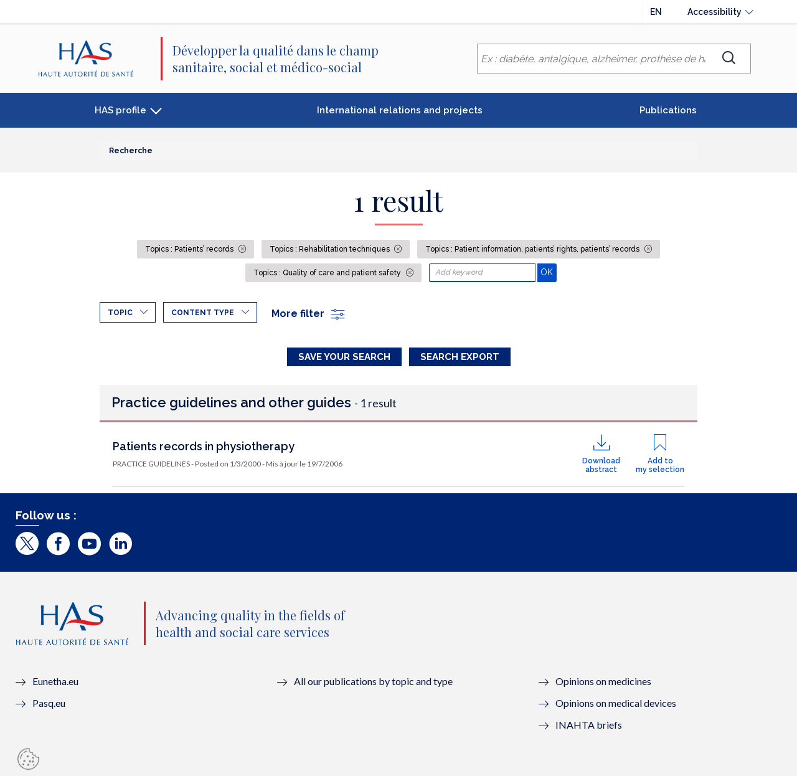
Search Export (459, 356)
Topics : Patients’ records (190, 249)
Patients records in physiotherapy (204, 446)
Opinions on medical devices (615, 703)
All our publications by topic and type (373, 681)
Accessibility (714, 12)
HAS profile (120, 110)
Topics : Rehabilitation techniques (331, 249)
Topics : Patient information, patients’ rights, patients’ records (533, 249)
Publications (668, 110)
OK (548, 272)
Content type (202, 312)
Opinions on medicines (603, 681)
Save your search (344, 356)
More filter (308, 313)
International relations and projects (400, 110)
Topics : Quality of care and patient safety (328, 272)
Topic (120, 312)
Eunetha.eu (55, 681)
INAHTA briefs (588, 725)
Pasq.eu (48, 703)
